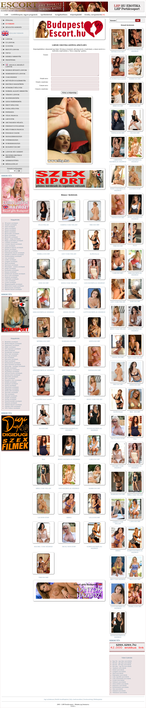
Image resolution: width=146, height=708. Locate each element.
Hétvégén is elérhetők (16, 80)
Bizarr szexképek (10, 235)
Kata (43, 463)
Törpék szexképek (10, 397)
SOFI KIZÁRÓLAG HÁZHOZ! (69, 493)
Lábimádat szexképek (12, 279)
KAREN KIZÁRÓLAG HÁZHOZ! (94, 552)
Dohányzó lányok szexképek (14, 247)
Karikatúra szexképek (12, 270)
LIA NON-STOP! (43, 522)
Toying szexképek (10, 399)
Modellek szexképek (11, 342)
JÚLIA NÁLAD (43, 229)
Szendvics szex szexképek (13, 380)
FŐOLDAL (9, 20)
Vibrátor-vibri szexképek (13, 406)
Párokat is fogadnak (15, 126)
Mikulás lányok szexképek (13, 289)
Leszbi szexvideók (118, 680)
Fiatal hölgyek (12, 108)
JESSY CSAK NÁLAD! (94, 404)
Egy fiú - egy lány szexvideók (122, 661)
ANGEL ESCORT (69, 316)
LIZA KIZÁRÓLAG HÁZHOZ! (94, 287)
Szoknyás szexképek (11, 383)
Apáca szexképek (10, 228)
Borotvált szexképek (11, 237)
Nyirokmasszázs (13, 143)
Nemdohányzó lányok (15, 73)
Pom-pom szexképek (11, 359)
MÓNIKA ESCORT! (43, 345)
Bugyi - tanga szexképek (12, 239)
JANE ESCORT (43, 287)
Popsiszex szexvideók (119, 685)
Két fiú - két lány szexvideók (121, 664)
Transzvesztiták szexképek (13, 401)
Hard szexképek (10, 263)
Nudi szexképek (10, 350)
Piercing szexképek (11, 356)
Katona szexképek (10, 272)
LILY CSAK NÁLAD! (69, 258)
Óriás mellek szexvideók (120, 684)
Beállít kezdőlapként (61, 699)
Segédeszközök (12, 98)
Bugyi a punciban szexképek (14, 240)
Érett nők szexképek (11, 251)
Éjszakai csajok (13, 133)
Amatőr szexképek (11, 225)
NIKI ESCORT (94, 229)
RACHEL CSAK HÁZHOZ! (43, 551)
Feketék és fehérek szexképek (14, 254)
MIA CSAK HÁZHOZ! (118, 579)
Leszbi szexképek (10, 282)
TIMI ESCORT (43, 582)
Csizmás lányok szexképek (13, 244)
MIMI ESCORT (118, 106)
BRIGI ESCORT (135, 579)
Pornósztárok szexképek (12, 363)
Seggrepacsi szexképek (12, 370)
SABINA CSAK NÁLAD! (69, 229)
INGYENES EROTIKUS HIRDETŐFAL (14, 156)
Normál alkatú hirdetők (17, 91)
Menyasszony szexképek (13, 287)
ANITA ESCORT (94, 345)
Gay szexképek (9, 258)
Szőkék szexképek (10, 382)
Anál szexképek (10, 226)
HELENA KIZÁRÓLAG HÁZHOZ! (135, 50)
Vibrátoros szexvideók (119, 692)
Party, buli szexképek (11, 354)
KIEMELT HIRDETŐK (13, 56)
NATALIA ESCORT (68, 404)
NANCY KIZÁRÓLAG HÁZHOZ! (118, 189)
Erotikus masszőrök (15, 84)
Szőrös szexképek (10, 385)
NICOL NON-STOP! (69, 551)
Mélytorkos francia (15, 129)
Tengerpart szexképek (12, 389)
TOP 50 (8, 53)
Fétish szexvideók (118, 670)
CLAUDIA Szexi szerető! (43, 404)
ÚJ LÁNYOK (10, 42)
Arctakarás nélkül (14, 122)
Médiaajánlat (98, 699)
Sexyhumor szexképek (12, 371)
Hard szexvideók (117, 673)
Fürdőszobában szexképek (13, 256)
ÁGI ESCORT (43, 433)
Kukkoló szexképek (11, 277)
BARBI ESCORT (94, 493)
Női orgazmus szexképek (13, 349)
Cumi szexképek (10, 246)
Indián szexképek (10, 268)
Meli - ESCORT (135, 412)
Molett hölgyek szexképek (13, 343)
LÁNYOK (9, 39)
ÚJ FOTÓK (9, 46)
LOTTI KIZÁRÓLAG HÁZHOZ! (94, 316)
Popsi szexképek (10, 361)
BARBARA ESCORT (69, 345)
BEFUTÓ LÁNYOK (12, 49)
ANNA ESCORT (135, 385)
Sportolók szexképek (11, 376)
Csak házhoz (11, 77)
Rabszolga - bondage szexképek (15, 366)
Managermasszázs (14, 136)
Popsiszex (10, 112)
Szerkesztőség (88, 699)
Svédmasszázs (12, 140)
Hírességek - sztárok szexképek (15, 267)
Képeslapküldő (76, 15)
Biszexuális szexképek (12, 233)
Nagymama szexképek (12, 345)
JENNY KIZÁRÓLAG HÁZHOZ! (69, 463)
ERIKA (69, 522)
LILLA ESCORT (94, 522)
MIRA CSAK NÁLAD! (43, 493)
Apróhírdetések (46, 15)
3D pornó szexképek (11, 223)
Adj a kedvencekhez (76, 699)
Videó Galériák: (127, 658)
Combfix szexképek (11, 242)
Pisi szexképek (9, 357)
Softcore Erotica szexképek (13, 373)
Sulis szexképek (10, 378)
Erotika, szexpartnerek (93, 15)
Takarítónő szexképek (12, 387)
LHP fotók (10, 119)
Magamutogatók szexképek (13, 284)
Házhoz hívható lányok (16, 70)
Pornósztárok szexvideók (120, 687)
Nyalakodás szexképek (12, 352)
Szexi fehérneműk (13, 101)
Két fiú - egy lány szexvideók (121, 663)
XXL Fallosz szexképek (12, 408)
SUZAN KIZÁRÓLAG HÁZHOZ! (94, 433)
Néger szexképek (10, 347)
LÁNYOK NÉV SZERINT (14, 152)
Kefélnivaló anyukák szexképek (15, 274)
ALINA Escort (94, 258)
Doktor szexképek (10, 249)
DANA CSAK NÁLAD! (69, 287)
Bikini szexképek (10, 232)
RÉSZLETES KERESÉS (14, 27)
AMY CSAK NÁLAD (69, 374)
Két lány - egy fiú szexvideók (121, 666)
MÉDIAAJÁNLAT (12, 164)
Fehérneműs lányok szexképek (14, 253)
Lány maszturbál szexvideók (121, 678)
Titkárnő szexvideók (119, 691)
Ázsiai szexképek (10, 230)
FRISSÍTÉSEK (10, 60)
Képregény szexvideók (119, 675)
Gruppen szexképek (11, 261)
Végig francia (12, 115)
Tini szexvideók (117, 689)
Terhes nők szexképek (12, 390)
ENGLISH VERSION (16, 33)
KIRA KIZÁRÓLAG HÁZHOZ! (43, 316)
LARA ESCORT (94, 463)
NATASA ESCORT (94, 374)
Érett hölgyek (12, 105)
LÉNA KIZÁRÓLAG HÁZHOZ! (43, 374)
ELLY (135, 245)
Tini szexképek (9, 394)
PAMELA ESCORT (43, 258)
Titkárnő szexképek (11, 396)
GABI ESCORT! (117, 273)
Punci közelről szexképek (13, 364)
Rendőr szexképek (10, 368)
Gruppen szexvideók (119, 671)
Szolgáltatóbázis (61, 15)
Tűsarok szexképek (11, 403)
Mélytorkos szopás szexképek (14, 286)
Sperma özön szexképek (12, 375)
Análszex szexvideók (119, 668)
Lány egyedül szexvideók (120, 677)
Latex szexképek (10, 280)
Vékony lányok (12, 94)
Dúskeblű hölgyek (14, 87)
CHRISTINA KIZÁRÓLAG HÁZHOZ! (69, 433)
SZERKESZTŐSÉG (12, 160)
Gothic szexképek (10, 260)
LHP (6, 15)
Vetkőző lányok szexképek (13, 404)
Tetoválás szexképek (11, 392)
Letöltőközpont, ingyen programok (24, 15)
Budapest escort (13, 147)
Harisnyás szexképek (11, 265)
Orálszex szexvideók (119, 682)
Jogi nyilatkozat (49, 699)
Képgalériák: (15, 220)
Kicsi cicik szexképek (12, 275)
